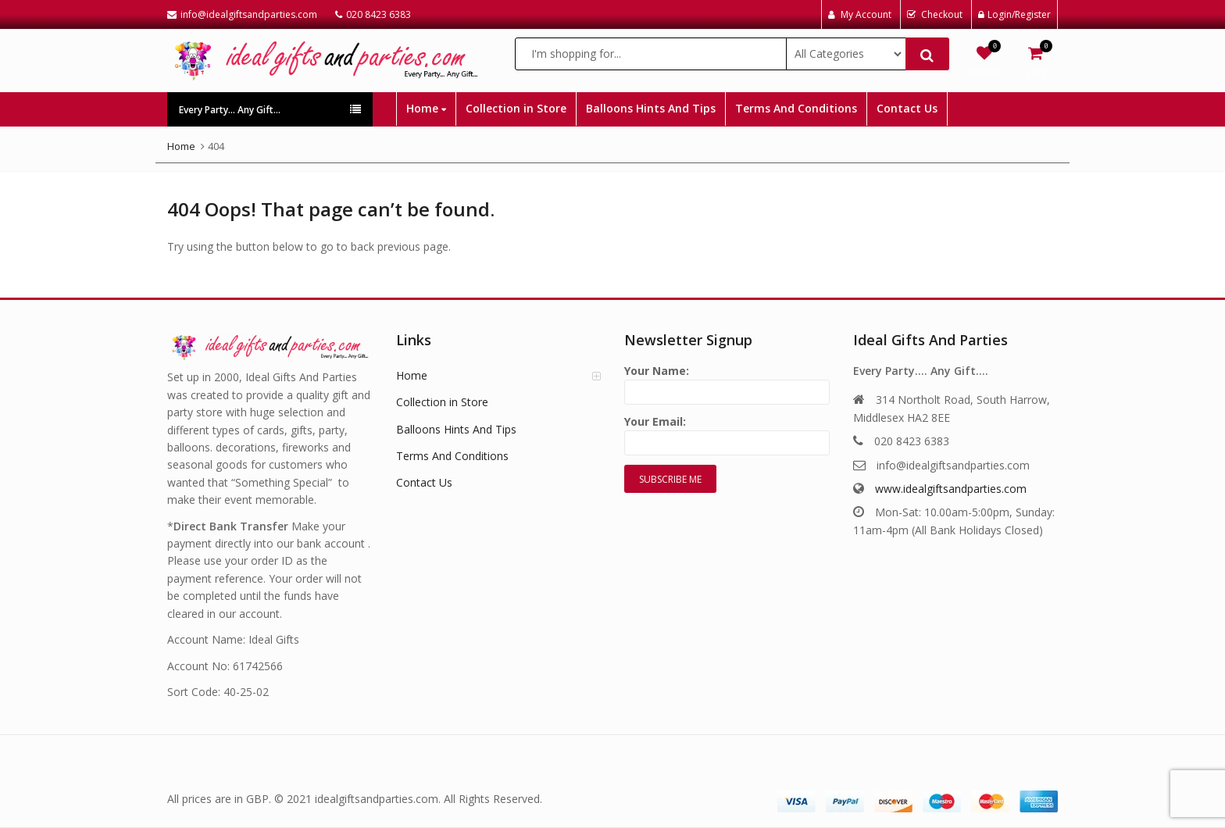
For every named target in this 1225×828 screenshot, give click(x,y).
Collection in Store (516, 108)
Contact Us (907, 108)
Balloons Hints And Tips (651, 108)
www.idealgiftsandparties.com (951, 488)
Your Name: (727, 381)
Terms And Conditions (796, 108)
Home (426, 108)
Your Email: (727, 432)
